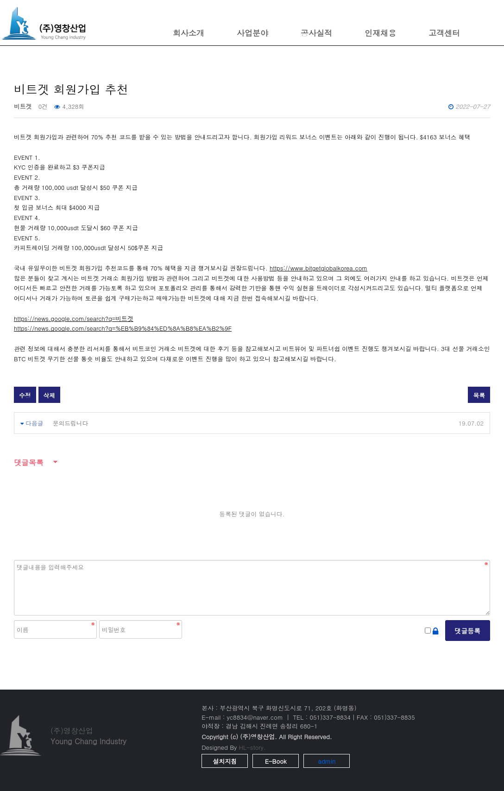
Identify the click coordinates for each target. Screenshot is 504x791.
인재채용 (380, 32)
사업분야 (252, 32)
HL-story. (252, 747)
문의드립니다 (70, 423)
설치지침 (225, 761)
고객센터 (444, 32)
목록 (479, 395)
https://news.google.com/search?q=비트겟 (73, 318)
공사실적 (316, 32)
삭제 (50, 395)
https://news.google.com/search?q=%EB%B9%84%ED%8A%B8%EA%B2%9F (123, 328)
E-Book (276, 761)
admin (326, 761)
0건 (43, 106)
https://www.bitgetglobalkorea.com (318, 268)
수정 (25, 395)
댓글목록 (29, 462)
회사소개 (188, 32)
